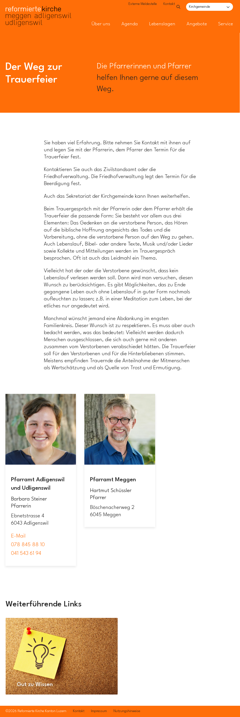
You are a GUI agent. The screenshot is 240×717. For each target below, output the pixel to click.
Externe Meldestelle (133, 7)
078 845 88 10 (28, 544)
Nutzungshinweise (126, 711)
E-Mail (18, 536)
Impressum (99, 711)
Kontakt (159, 7)
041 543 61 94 (26, 553)
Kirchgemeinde (199, 7)
